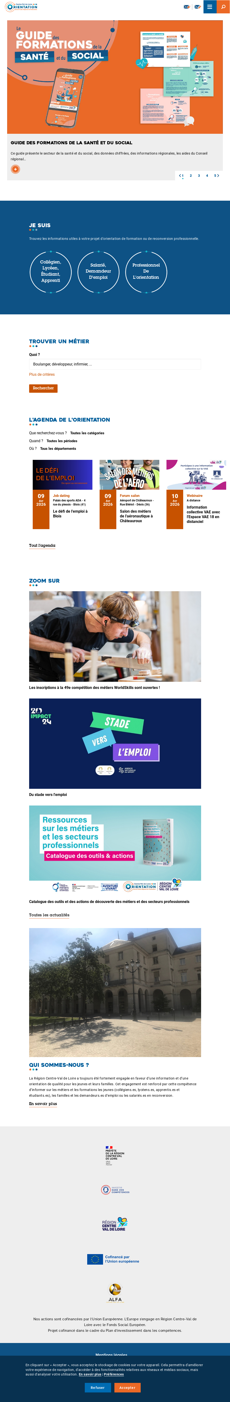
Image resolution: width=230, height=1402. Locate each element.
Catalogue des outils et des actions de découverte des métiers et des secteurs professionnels (109, 901)
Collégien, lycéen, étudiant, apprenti (50, 271)
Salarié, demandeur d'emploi (98, 271)
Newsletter (187, 7)
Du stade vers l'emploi (48, 794)
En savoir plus (43, 1104)
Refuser (98, 1388)
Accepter (127, 1388)
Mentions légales (111, 1355)
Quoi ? (34, 354)
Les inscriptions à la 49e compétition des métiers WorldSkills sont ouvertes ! (94, 687)
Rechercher (43, 388)
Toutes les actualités (49, 915)
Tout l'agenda (42, 546)
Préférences (114, 1374)
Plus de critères (42, 374)
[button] (180, 175)
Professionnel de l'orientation (146, 271)
